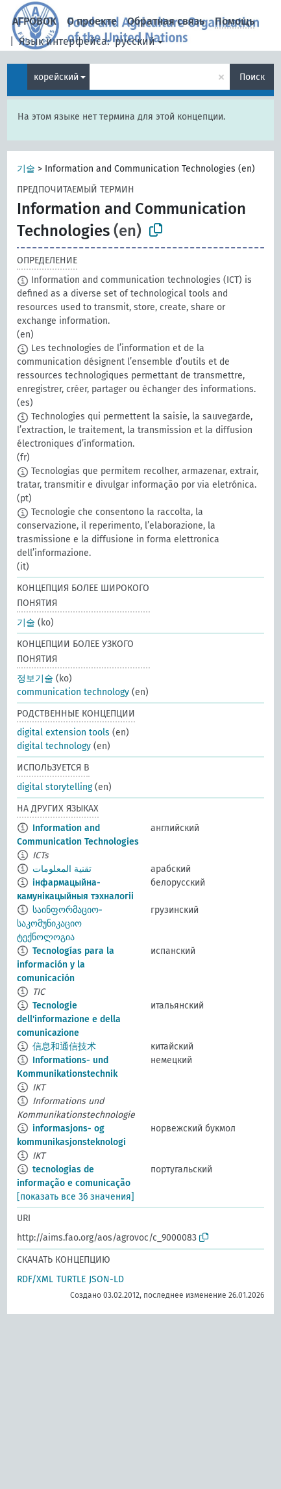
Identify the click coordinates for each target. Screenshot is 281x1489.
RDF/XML (35, 1279)
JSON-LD (106, 1279)
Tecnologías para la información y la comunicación (65, 964)
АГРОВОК (34, 21)
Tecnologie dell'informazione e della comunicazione (69, 1019)
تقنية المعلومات (62, 869)
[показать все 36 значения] (75, 1196)
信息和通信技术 (64, 1046)
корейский (56, 77)
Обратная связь (165, 21)
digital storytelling (54, 787)
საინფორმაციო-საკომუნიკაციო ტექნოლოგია (60, 923)
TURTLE (71, 1279)
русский (135, 41)
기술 (26, 168)
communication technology (73, 692)
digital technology (54, 746)
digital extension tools (63, 732)
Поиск (252, 77)
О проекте (92, 21)
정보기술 (35, 678)
